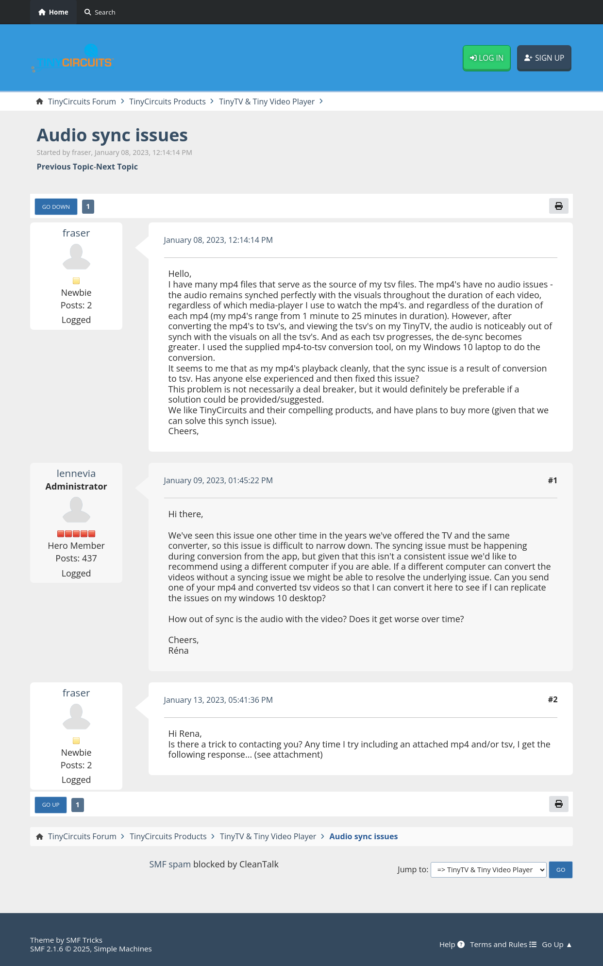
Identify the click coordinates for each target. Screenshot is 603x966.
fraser (76, 232)
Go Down (56, 206)
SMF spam (170, 864)
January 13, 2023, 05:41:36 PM (219, 700)
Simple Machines (123, 948)
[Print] (559, 206)
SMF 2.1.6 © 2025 (60, 948)
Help (451, 944)
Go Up (51, 805)
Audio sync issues (113, 135)
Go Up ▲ (557, 944)
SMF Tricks (84, 940)
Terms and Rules (502, 944)
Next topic (117, 166)
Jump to (412, 869)
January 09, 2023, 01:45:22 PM (219, 480)
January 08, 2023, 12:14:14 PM (219, 240)
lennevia (76, 473)
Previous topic (65, 166)
